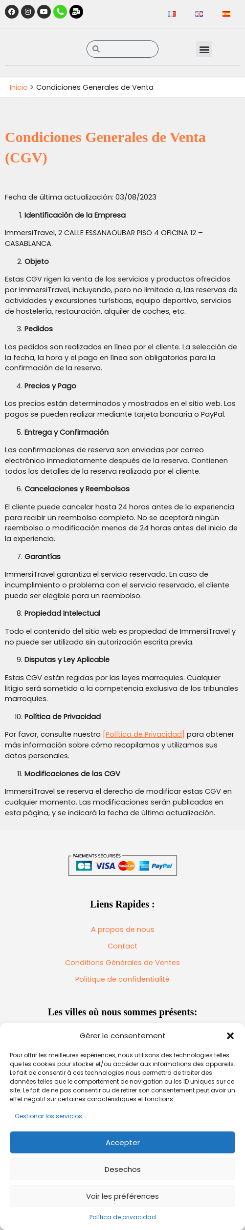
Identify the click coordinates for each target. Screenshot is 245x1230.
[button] (230, 1036)
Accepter (123, 1142)
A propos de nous (123, 929)
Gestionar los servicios (48, 1116)
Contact (122, 946)
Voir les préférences (122, 1196)
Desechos (123, 1169)
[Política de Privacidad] (144, 734)
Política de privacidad (122, 1217)
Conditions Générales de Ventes (122, 963)
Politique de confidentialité (122, 979)
